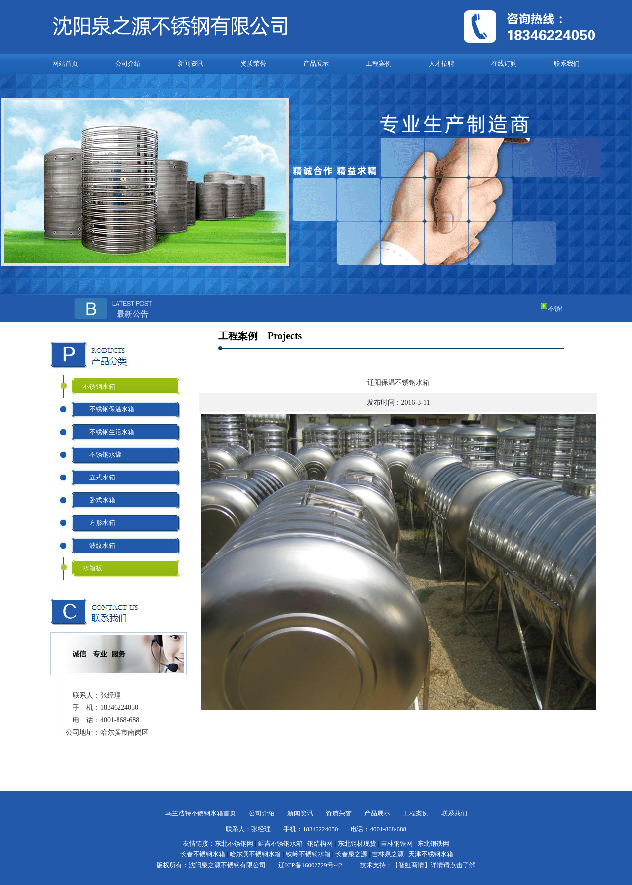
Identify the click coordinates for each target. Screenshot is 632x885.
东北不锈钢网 (234, 843)
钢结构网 (320, 843)
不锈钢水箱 (99, 386)
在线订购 (504, 63)
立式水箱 (99, 477)
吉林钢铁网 (397, 843)
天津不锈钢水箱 (430, 854)
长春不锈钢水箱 (202, 854)
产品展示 (316, 63)
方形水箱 (99, 522)
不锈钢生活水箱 (108, 432)
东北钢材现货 (357, 843)
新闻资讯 (190, 63)
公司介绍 (128, 63)
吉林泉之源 (388, 854)
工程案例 (379, 63)
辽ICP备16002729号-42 (310, 865)
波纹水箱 (99, 545)
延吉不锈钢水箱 (280, 843)
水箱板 (92, 568)
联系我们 (567, 63)
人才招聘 (441, 63)
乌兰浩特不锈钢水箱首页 (200, 813)
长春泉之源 (351, 854)
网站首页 (65, 63)
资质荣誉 (253, 63)
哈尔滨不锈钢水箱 (255, 854)
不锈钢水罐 (102, 454)
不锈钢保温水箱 (108, 409)
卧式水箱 (99, 500)
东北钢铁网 (433, 843)
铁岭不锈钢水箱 (308, 854)
